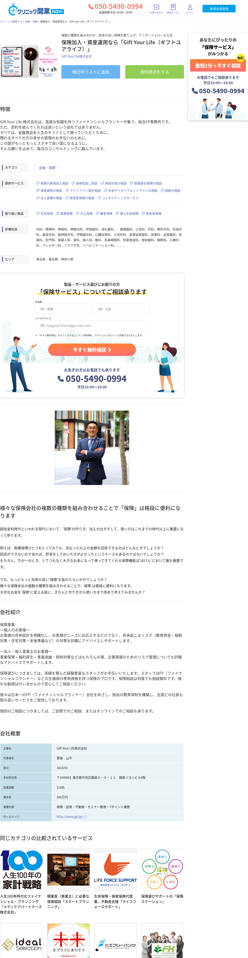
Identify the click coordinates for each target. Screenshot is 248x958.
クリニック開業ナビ (11, 21)
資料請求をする (154, 72)
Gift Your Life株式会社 (76, 56)
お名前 (38, 302)
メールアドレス (43, 318)
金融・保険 (31, 21)
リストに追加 (90, 72)
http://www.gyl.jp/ (70, 816)
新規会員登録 (219, 8)
